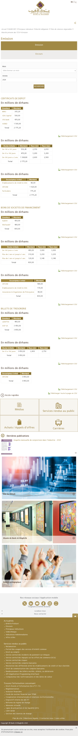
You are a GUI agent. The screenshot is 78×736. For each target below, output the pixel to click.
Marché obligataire (41, 29)
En (72, 2)
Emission (39, 45)
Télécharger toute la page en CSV (64, 393)
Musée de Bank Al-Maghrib (15, 538)
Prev (75, 453)
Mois (4, 66)
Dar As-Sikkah (9, 494)
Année (5, 76)
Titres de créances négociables (61, 29)
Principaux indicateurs (25, 29)
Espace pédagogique (12, 582)
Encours (39, 54)
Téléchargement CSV (69, 136)
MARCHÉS (12, 29)
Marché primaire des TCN (10, 32)
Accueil (4, 29)
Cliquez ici (18, 732)
